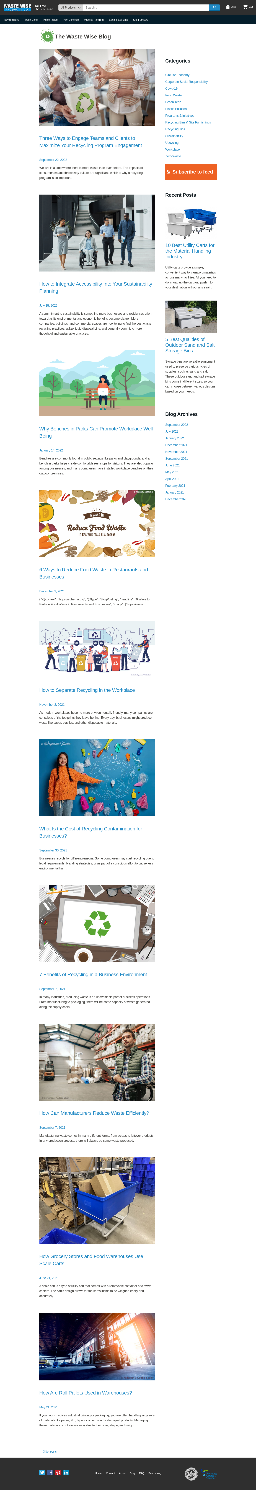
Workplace (172, 149)
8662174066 (44, 9)
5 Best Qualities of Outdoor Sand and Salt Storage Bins (189, 345)
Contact (110, 1473)
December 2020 (176, 499)
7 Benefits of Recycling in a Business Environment (93, 974)
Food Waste (173, 95)
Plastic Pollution (176, 109)
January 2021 (174, 492)
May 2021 (172, 472)
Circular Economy (177, 75)
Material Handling (94, 19)
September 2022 (176, 425)
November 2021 (176, 452)
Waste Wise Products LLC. (17, 7)
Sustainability (174, 136)
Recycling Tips (175, 129)
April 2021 (172, 479)
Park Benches (71, 19)
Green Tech (173, 102)
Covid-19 (171, 88)
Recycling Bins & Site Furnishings (188, 122)
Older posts (48, 1451)
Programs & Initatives (179, 115)
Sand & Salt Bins (118, 19)
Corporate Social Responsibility (186, 82)
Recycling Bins (11, 19)
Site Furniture (140, 19)
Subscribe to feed (192, 172)
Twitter (42, 1472)
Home (98, 1473)
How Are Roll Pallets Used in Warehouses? (85, 1393)
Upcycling (172, 142)
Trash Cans (31, 19)
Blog (132, 1473)
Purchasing (154, 1473)
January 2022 (174, 438)
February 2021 (175, 485)
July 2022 (171, 431)
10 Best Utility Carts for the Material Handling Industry (189, 250)
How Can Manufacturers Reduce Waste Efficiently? (94, 1113)
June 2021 (172, 465)
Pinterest (58, 1472)
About (122, 1473)
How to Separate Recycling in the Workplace (87, 690)
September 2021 (176, 458)
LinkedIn (66, 1472)
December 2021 (176, 445)
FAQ (141, 1473)
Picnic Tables (50, 19)
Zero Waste (173, 156)
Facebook (50, 1472)
